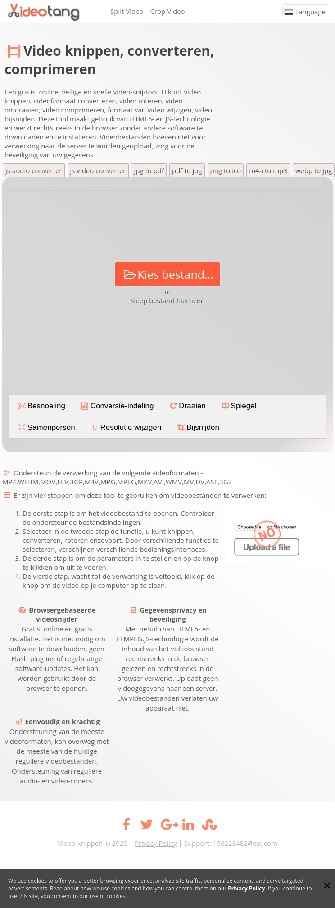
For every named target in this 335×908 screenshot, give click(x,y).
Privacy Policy (156, 843)
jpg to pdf (149, 170)
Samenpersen (46, 427)
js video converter (98, 170)
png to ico (225, 170)
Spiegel (238, 406)
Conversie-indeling (117, 406)
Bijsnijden (197, 427)
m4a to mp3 (268, 170)
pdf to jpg (187, 170)
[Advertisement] (271, 77)
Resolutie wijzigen (126, 427)
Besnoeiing (41, 406)
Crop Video (167, 11)
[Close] (327, 885)
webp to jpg (313, 170)
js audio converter (33, 170)
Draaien (187, 406)
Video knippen (80, 843)
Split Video (127, 11)
